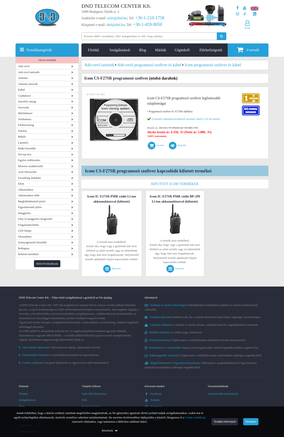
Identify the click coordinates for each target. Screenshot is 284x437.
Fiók (84, 400)
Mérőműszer (25, 113)
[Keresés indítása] (221, 36)
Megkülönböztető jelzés (32, 201)
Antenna (23, 78)
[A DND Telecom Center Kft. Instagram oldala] (237, 14)
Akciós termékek (47, 60)
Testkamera (24, 119)
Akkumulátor (25, 189)
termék (248, 49)
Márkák (160, 50)
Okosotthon (25, 236)
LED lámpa (24, 230)
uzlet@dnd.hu (117, 18)
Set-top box (24, 154)
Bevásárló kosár (91, 406)
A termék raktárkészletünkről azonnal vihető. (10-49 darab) (186, 119)
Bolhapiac (24, 248)
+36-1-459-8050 (147, 24)
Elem (21, 183)
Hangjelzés (24, 213)
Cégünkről (182, 50)
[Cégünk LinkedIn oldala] (254, 14)
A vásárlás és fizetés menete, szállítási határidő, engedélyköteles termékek (201, 324)
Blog (142, 50)
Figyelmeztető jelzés (30, 207)
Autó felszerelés (27, 172)
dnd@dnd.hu (115, 25)
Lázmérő (23, 142)
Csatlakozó (24, 95)
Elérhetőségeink (210, 50)
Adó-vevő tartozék (28, 72)
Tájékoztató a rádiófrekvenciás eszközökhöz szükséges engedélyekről (203, 355)
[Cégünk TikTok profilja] (244, 14)
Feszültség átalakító (29, 177)
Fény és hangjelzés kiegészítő (35, 218)
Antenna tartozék (28, 84)
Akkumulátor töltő (28, 195)
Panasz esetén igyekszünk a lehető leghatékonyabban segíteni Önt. (202, 347)
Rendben (250, 421)
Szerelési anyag (27, 101)
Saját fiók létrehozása (94, 393)
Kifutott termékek (28, 254)
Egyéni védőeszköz (29, 160)
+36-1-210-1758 (149, 17)
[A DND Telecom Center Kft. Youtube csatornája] (244, 8)
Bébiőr (22, 136)
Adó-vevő (24, 66)
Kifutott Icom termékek (175, 184)
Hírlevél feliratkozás (47, 263)
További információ (225, 421)
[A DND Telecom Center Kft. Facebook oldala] (238, 8)
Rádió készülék (27, 148)
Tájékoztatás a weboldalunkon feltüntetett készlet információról (195, 340)
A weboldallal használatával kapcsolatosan (59, 355)
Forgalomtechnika (28, 224)
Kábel (21, 89)
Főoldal (93, 50)
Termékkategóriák (39, 50)
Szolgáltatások (119, 50)
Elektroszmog (26, 125)
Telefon (22, 131)
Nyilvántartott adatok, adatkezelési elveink (59, 347)
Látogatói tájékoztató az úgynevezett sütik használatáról (63, 362)
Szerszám (23, 107)
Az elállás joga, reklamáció (173, 332)
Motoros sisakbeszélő (30, 166)
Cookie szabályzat (195, 417)
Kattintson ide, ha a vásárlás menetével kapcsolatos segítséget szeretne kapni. (203, 317)
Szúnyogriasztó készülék (32, 242)
